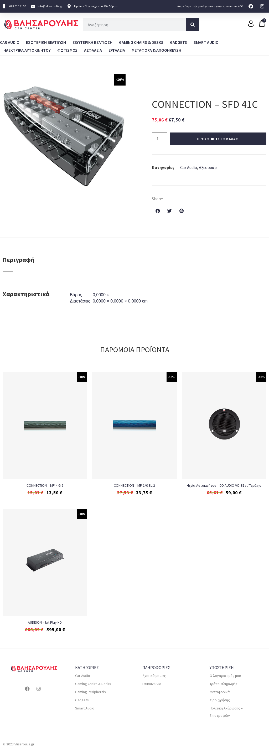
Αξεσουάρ (208, 167)
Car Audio (9, 42)
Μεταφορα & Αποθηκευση (156, 50)
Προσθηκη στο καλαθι (218, 138)
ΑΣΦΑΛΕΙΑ (93, 50)
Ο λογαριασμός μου (225, 675)
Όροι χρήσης (220, 700)
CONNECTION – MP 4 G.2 (45, 485)
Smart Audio (206, 42)
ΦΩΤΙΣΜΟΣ (67, 50)
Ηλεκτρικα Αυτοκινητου (27, 50)
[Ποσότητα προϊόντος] (159, 138)
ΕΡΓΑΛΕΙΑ (116, 50)
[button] (158, 211)
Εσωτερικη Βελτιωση (46, 42)
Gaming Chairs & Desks (141, 42)
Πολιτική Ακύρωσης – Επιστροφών (226, 712)
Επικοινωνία (152, 683)
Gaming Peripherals (90, 692)
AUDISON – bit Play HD (45, 622)
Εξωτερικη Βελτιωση (92, 42)
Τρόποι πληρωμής (223, 683)
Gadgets (178, 42)
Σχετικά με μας (154, 675)
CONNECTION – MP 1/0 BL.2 (134, 485)
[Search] (192, 24)
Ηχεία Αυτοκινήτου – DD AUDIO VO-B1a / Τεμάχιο (224, 485)
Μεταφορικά (220, 692)
